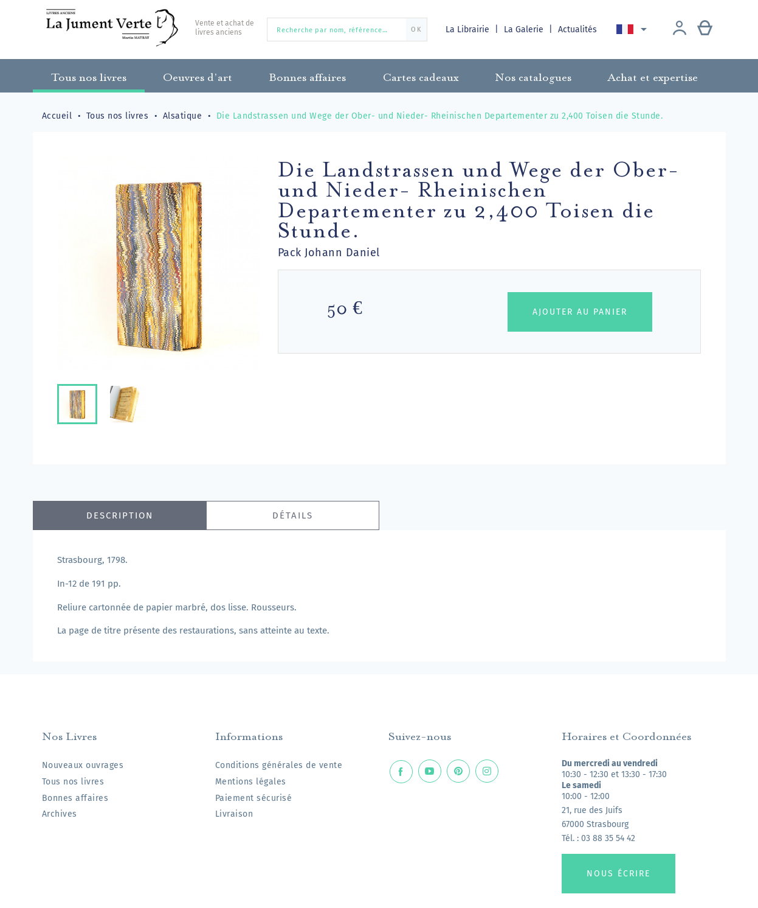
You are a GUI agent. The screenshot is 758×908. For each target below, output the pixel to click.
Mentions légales (250, 782)
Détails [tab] (292, 515)
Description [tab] (119, 515)
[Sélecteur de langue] (634, 29)
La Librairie (469, 29)
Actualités (578, 29)
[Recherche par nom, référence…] (347, 29)
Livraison (234, 814)
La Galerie (525, 29)
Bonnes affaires (75, 798)
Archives (59, 814)
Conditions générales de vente (279, 765)
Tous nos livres (73, 782)
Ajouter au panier (579, 312)
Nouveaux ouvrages (83, 765)
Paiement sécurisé (253, 798)
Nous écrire (618, 873)
